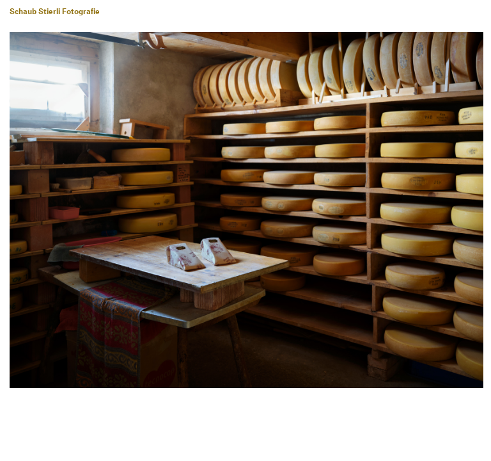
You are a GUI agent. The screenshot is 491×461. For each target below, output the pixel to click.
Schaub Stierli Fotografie (55, 12)
